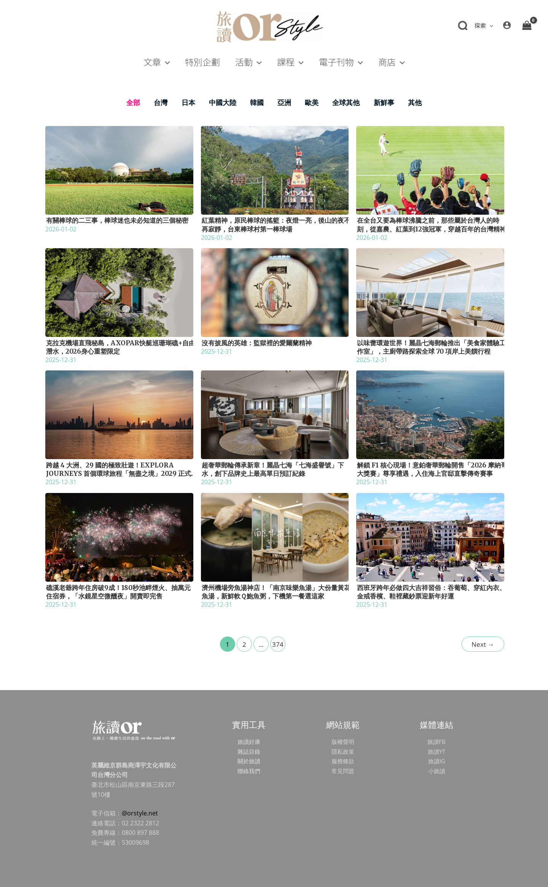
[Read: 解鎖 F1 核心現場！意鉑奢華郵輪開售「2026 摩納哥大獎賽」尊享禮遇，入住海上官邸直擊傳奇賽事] (430, 414)
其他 (415, 102)
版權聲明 (343, 741)
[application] (489, 25)
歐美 (312, 102)
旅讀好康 (249, 741)
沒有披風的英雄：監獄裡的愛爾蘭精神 (257, 343)
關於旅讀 (249, 761)
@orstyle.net (140, 813)
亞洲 (284, 102)
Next (483, 644)
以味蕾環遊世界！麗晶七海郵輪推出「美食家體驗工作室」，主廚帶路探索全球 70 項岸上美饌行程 (431, 347)
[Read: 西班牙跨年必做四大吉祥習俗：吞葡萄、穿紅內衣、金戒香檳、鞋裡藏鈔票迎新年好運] (430, 536)
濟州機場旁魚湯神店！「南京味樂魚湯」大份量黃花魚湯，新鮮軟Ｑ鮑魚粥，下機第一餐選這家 (276, 592)
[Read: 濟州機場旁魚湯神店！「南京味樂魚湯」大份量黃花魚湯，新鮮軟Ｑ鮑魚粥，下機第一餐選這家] (275, 536)
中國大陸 (222, 102)
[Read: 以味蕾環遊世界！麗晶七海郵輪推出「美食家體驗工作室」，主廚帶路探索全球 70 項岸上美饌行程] (430, 292)
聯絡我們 (249, 771)
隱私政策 (343, 751)
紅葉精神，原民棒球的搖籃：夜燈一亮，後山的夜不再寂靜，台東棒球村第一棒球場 (276, 224)
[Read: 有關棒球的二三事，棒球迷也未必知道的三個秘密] (119, 169)
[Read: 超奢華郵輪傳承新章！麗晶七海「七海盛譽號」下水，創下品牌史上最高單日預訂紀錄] (275, 414)
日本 (188, 102)
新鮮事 (384, 102)
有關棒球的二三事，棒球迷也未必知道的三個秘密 (117, 220)
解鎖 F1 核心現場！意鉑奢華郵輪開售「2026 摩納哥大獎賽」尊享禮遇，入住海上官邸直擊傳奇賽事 (432, 469)
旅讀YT (436, 751)
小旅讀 (436, 771)
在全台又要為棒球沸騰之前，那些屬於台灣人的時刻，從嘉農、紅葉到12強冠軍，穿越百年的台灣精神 (431, 224)
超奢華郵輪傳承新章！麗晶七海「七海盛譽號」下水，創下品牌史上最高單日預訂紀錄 (273, 469)
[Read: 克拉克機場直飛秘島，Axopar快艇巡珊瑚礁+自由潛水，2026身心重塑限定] (119, 292)
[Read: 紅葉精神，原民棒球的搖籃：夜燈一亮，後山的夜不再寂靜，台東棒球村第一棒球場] (275, 169)
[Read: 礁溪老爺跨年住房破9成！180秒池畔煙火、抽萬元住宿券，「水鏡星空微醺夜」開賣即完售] (119, 536)
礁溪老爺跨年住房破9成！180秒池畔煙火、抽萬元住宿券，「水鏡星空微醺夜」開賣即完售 (118, 592)
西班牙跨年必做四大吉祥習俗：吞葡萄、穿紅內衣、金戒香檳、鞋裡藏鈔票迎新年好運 (431, 592)
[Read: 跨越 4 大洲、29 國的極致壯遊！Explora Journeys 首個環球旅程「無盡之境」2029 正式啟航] (119, 414)
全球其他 (346, 102)
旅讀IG (436, 761)
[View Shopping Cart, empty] (527, 25)
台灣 (160, 102)
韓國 (257, 102)
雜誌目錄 (249, 751)
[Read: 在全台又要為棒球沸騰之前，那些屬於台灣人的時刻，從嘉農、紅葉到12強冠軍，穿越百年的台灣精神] (430, 169)
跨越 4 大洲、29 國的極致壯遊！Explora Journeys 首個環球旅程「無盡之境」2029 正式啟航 (118, 473)
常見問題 (343, 771)
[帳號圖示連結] (507, 25)
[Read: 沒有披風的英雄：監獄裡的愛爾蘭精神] (275, 292)
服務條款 (343, 761)
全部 (133, 102)
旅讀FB (436, 741)
